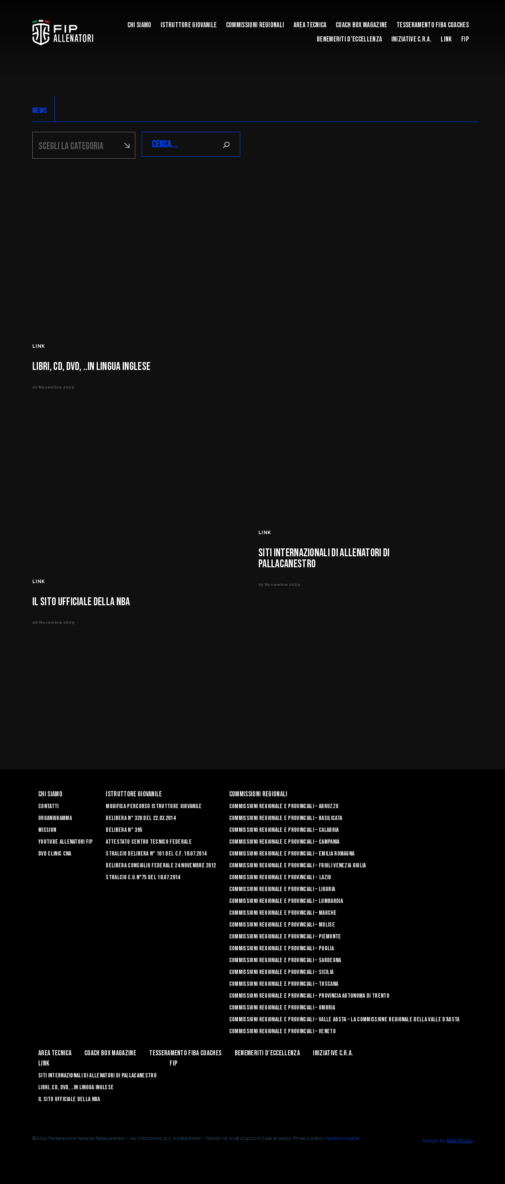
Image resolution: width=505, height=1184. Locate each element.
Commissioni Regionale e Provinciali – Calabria (284, 829)
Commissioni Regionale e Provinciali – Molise (282, 923)
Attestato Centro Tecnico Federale (149, 840)
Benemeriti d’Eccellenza (349, 39)
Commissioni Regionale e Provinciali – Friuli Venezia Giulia (297, 864)
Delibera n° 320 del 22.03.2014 (141, 817)
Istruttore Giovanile (189, 25)
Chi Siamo (139, 25)
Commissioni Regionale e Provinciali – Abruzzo (284, 805)
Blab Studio (460, 1139)
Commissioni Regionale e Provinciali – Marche (283, 912)
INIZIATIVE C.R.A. (411, 39)
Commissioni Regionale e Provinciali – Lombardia (286, 900)
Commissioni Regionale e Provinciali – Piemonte (285, 935)
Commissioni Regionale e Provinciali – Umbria (282, 1006)
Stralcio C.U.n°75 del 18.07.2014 (143, 876)
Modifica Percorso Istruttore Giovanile (154, 805)
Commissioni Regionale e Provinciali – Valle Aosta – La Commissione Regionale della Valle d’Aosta (344, 1018)
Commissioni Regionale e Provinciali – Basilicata (285, 817)
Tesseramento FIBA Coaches (433, 25)
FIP (465, 39)
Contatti (48, 805)
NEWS (39, 110)
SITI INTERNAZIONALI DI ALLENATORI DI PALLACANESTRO (97, 1074)
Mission (47, 829)
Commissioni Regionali (255, 25)
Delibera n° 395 (124, 829)
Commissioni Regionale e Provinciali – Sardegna (285, 959)
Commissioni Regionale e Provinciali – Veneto (282, 1030)
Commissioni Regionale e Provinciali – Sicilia (281, 971)
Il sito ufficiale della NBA (69, 1098)
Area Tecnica (310, 25)
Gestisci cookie (342, 1137)
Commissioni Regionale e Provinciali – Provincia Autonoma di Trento (309, 994)
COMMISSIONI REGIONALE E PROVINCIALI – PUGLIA (281, 947)
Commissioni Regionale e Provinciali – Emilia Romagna (292, 852)
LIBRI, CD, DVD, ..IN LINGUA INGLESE (76, 1086)
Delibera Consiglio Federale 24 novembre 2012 (161, 864)
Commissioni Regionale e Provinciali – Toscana (283, 983)
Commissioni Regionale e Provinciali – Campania (284, 840)
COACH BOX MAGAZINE (361, 25)
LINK (446, 39)
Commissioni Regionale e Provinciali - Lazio (280, 876)
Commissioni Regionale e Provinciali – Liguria (282, 888)
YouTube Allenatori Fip (65, 840)
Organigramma (55, 817)
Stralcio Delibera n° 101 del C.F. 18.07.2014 (156, 852)
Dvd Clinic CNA (54, 852)
